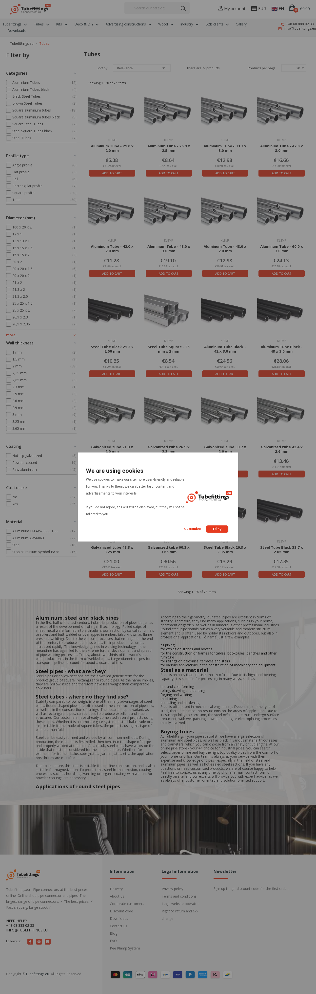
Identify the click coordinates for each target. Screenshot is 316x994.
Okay (217, 529)
